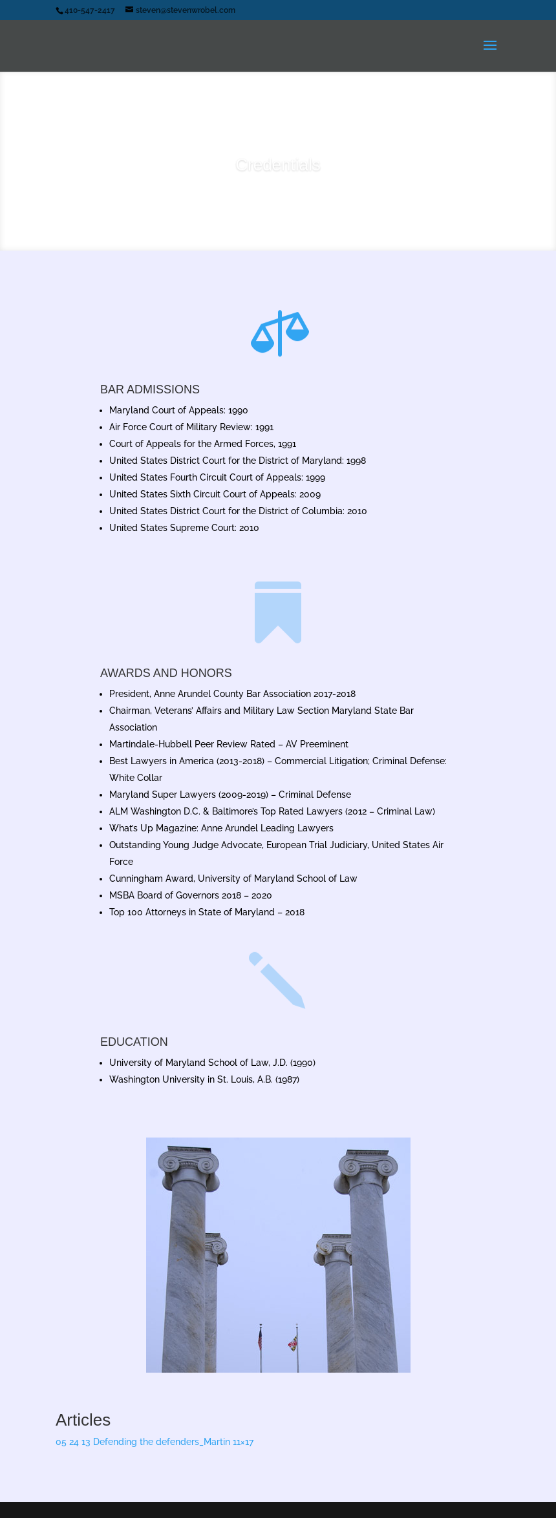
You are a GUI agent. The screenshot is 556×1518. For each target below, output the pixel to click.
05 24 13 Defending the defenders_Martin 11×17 (154, 1442)
